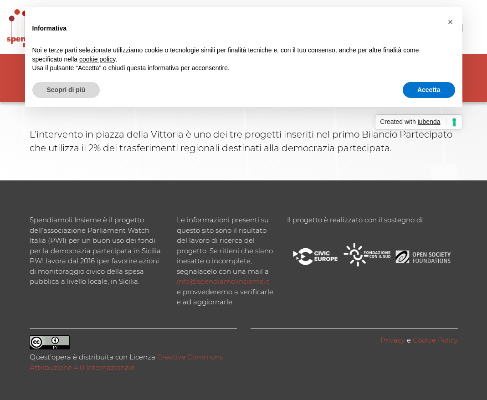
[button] (450, 22)
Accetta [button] (429, 89)
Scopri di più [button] (66, 89)
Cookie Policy (435, 340)
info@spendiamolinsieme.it (223, 281)
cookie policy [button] (97, 59)
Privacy (392, 340)
